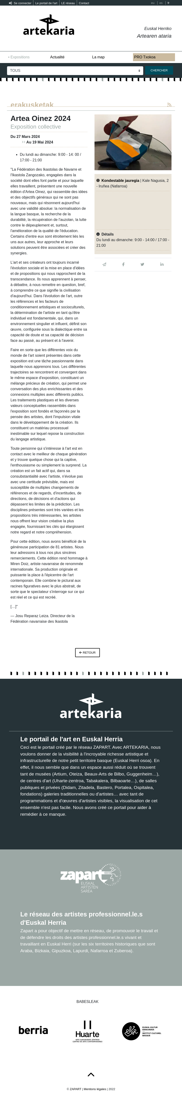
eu (152, 3)
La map (98, 57)
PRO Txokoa (144, 57)
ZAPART (76, 1089)
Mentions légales (95, 1089)
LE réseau (68, 3)
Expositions (20, 57)
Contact (84, 3)
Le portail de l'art (46, 3)
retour (87, 652)
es (161, 3)
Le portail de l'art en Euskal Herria (71, 739)
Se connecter (20, 3)
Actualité (57, 57)
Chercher (159, 70)
